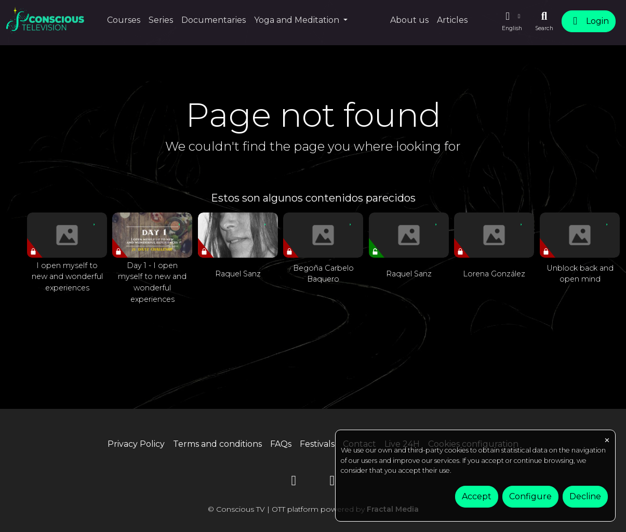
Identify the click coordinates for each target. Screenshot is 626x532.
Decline (585, 496)
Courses (123, 20)
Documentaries (213, 20)
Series (161, 20)
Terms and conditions (217, 444)
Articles (452, 20)
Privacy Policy (136, 444)
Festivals (317, 444)
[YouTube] (294, 482)
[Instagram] (332, 482)
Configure (530, 496)
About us (409, 20)
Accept (476, 496)
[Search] (544, 21)
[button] (512, 21)
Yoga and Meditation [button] (297, 20)
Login (588, 21)
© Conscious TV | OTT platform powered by (313, 509)
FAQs (280, 444)
